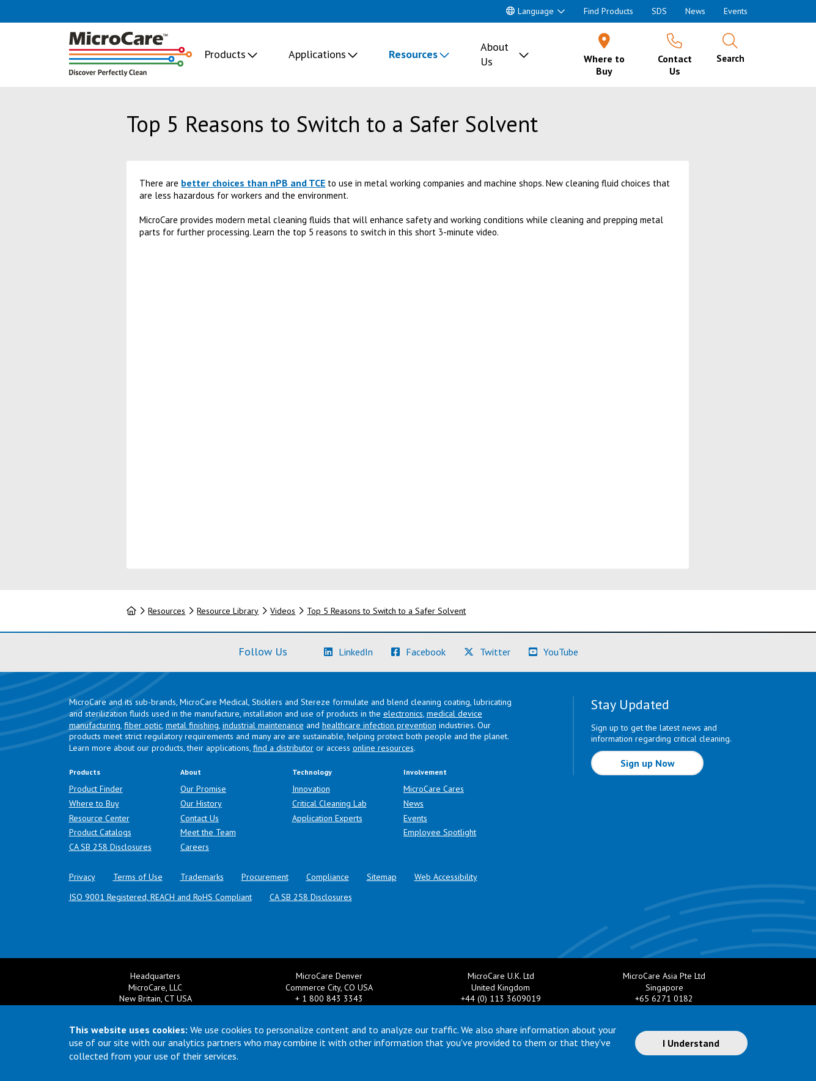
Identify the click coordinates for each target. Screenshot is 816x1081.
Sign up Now (647, 763)
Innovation (311, 788)
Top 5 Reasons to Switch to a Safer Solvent (386, 610)
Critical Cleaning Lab (329, 803)
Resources (413, 54)
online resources (383, 747)
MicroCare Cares (433, 788)
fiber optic (143, 725)
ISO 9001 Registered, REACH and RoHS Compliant (160, 896)
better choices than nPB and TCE (253, 183)
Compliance (327, 876)
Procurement (265, 876)
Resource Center (99, 818)
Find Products (608, 11)
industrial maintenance (263, 725)
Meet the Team (208, 832)
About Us (494, 54)
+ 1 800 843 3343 (329, 998)
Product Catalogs (100, 832)
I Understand (691, 1043)
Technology (312, 772)
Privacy (82, 876)
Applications (317, 54)
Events (736, 11)
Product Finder (96, 788)
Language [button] (530, 11)
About (190, 772)
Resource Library (228, 610)
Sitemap (382, 876)
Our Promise (203, 788)
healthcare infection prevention (379, 725)
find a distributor (283, 747)
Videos (282, 610)
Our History (201, 803)
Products (225, 54)
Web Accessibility (445, 876)
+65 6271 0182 (664, 998)
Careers (194, 846)
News (695, 11)
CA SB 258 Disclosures (110, 846)
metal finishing (192, 725)
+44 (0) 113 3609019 (501, 998)
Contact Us (199, 818)
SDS (659, 11)
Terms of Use (138, 876)
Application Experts (327, 818)
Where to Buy (94, 803)
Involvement (425, 772)
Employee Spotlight (439, 832)
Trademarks (202, 876)
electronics (403, 713)
